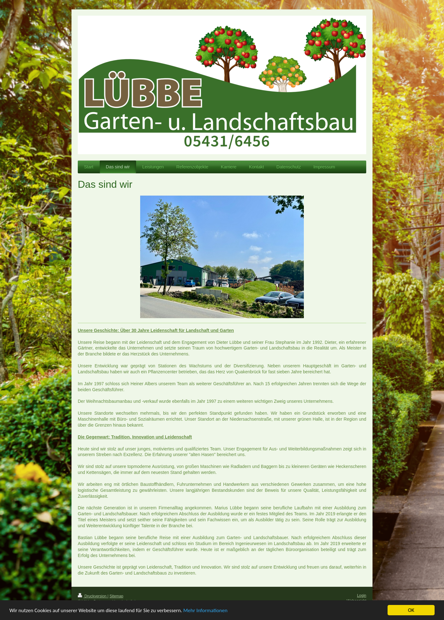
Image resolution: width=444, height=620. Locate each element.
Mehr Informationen (205, 611)
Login (361, 595)
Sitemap (116, 596)
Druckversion (93, 596)
